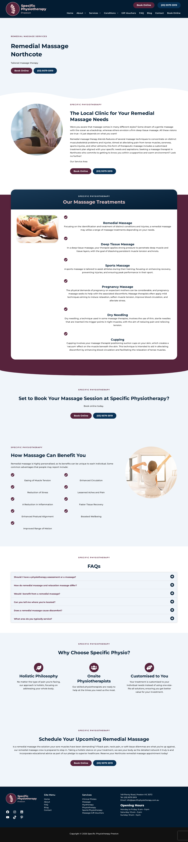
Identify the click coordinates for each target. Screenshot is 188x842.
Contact (159, 13)
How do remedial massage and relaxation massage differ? (45, 585)
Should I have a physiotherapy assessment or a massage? (45, 577)
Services (95, 13)
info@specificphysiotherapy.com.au (144, 800)
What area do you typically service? (33, 619)
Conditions (111, 13)
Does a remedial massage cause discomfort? (38, 610)
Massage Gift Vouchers (93, 813)
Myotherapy (88, 805)
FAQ (141, 13)
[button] (84, 13)
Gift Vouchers (128, 13)
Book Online (144, 5)
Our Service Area (79, 161)
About (81, 13)
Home (70, 13)
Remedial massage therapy (84, 139)
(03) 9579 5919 (169, 5)
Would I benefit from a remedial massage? (37, 593)
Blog (149, 13)
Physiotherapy (89, 807)
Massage (86, 802)
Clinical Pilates (89, 799)
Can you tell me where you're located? (34, 602)
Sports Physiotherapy (92, 810)
